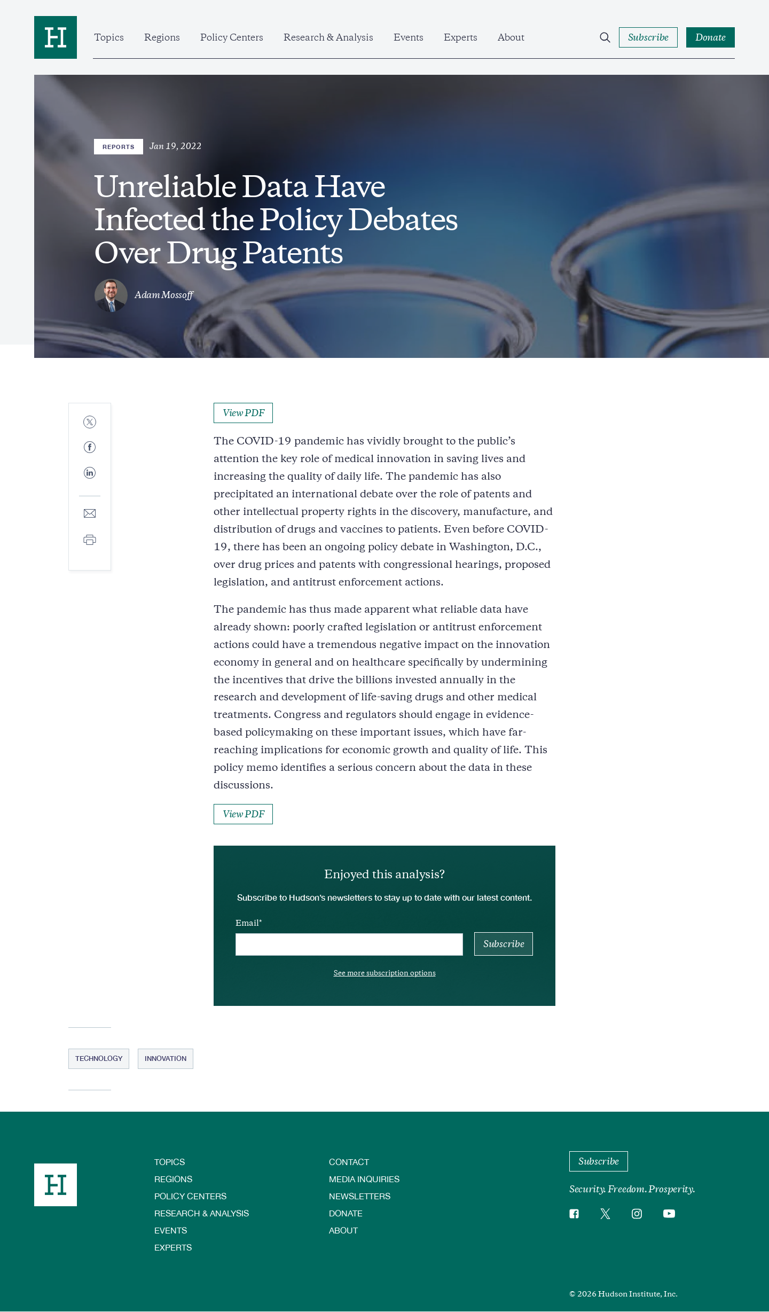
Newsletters (359, 1196)
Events (408, 37)
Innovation (165, 1058)
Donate (346, 1213)
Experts (460, 37)
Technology (98, 1058)
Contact (349, 1162)
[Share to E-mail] (89, 514)
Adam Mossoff (164, 295)
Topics (109, 37)
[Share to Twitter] (89, 423)
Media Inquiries (364, 1179)
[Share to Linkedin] (89, 481)
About (511, 37)
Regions (162, 37)
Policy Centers (231, 37)
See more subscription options (385, 973)
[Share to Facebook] (89, 448)
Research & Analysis (328, 37)
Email (247, 923)
